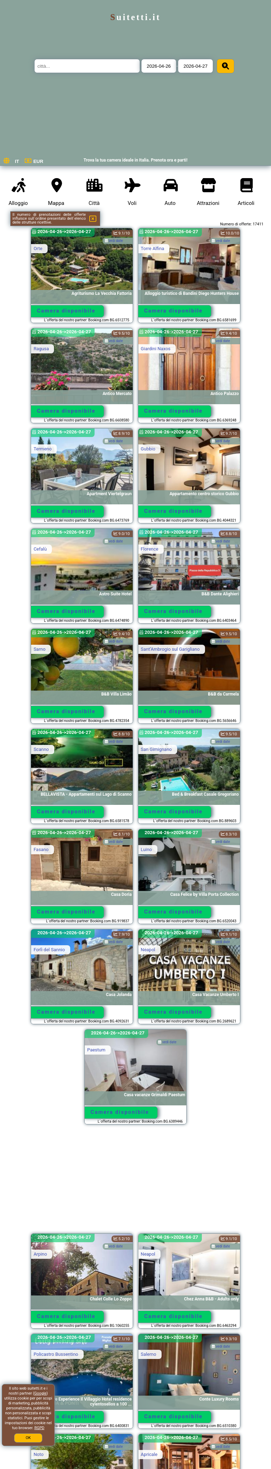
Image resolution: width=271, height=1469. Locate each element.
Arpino (40, 1254)
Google (40, 1393)
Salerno (148, 1354)
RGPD (39, 1428)
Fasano (41, 849)
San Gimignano (156, 749)
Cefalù (40, 549)
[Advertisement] (135, 1182)
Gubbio (148, 448)
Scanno (41, 749)
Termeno (43, 448)
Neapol (148, 949)
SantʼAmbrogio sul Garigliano (170, 649)
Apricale (149, 1454)
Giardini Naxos (155, 348)
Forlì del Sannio (49, 949)
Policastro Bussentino (56, 1354)
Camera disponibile (66, 311)
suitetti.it (135, 17)
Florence (149, 549)
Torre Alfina (152, 248)
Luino (146, 849)
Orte (38, 248)
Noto (38, 1454)
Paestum (96, 1049)
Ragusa (41, 348)
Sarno (40, 649)
